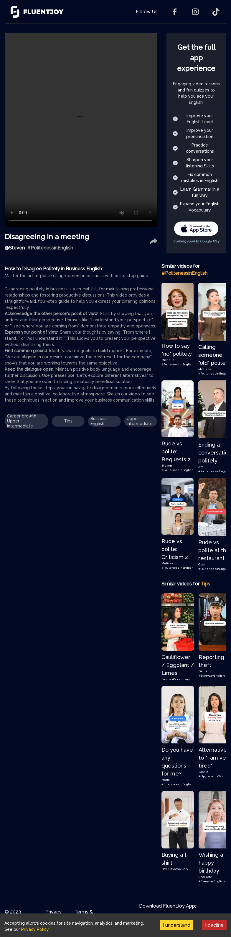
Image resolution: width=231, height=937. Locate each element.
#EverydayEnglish (212, 675)
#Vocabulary (181, 679)
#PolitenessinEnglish (177, 364)
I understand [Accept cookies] (176, 925)
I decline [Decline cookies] (214, 925)
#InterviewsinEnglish (177, 784)
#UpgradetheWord (212, 776)
